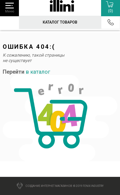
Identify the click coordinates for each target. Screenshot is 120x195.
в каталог (38, 72)
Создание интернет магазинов (48, 185)
